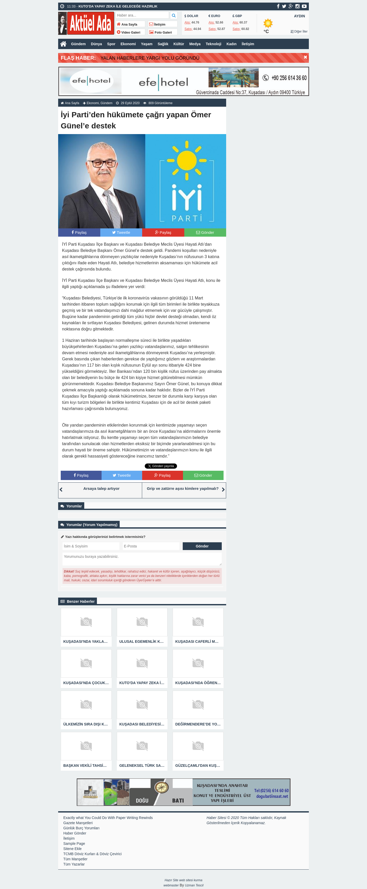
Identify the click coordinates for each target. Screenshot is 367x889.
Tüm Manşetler (75, 859)
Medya (195, 44)
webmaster (171, 885)
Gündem (78, 44)
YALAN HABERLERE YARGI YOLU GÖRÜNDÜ (150, 58)
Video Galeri (128, 32)
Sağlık (163, 44)
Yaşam (146, 44)
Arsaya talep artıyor (101, 488)
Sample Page (74, 843)
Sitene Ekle (72, 849)
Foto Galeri (160, 32)
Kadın (231, 44)
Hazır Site (171, 880)
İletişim (157, 24)
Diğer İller (299, 31)
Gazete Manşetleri (78, 823)
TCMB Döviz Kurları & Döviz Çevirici (92, 854)
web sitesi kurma (190, 880)
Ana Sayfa (127, 24)
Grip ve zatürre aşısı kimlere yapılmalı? (183, 488)
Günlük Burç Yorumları (81, 828)
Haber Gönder (74, 833)
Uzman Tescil (194, 885)
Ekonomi (128, 44)
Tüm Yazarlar (74, 864)
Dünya (96, 44)
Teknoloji (213, 44)
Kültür (178, 44)
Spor (111, 44)
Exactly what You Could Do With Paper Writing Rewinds (108, 818)
